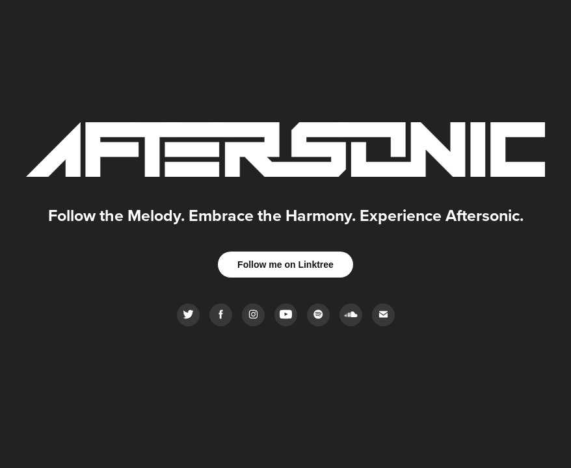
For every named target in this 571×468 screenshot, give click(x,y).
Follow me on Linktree (285, 264)
